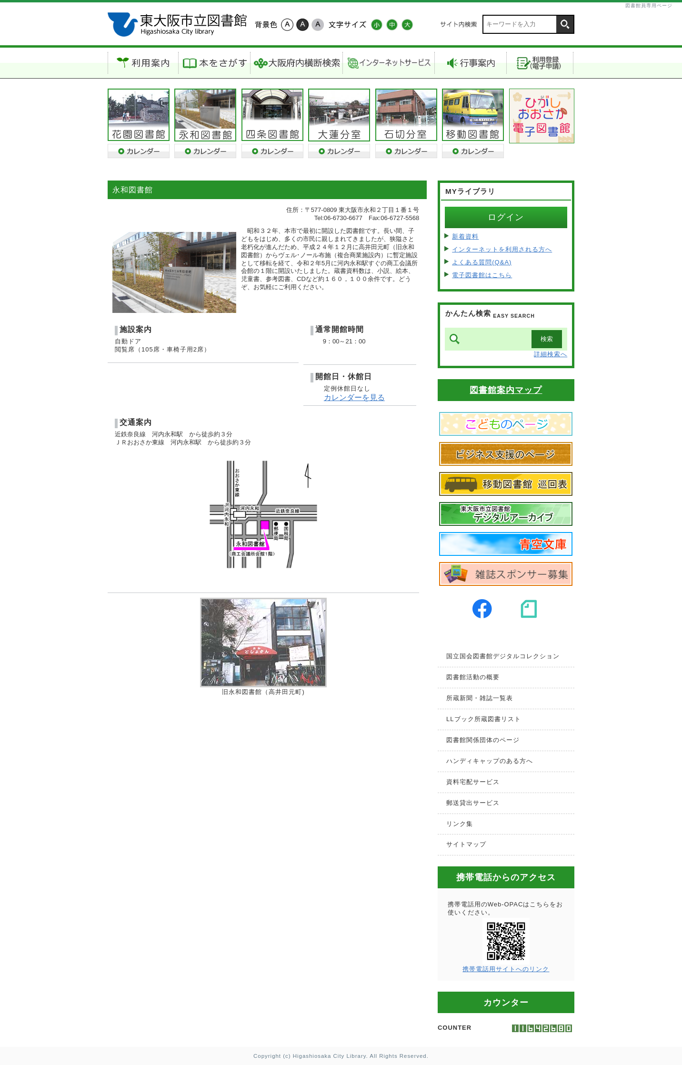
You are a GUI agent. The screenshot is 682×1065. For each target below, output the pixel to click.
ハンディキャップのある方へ (489, 760)
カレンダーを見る (354, 397)
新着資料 (465, 236)
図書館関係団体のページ (483, 739)
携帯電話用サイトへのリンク (505, 969)
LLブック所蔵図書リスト (483, 719)
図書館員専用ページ (648, 5)
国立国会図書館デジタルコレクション (503, 656)
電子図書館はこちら (482, 275)
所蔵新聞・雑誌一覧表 (479, 698)
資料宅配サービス (473, 781)
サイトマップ (466, 844)
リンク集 (459, 823)
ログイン (506, 217)
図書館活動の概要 (473, 677)
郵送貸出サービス (473, 802)
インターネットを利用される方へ (502, 249)
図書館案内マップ (506, 390)
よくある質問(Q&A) (482, 262)
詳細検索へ (550, 354)
